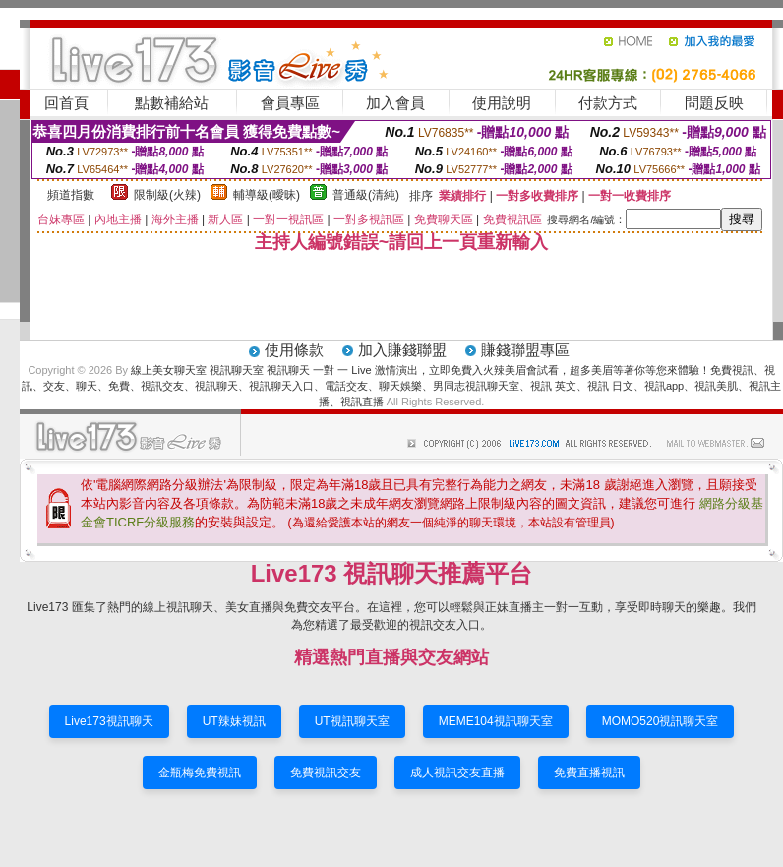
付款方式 (607, 102)
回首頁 (66, 102)
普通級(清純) (365, 195)
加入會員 (395, 102)
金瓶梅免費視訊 (199, 772)
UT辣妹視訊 (234, 721)
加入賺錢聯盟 (402, 349)
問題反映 (714, 102)
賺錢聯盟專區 (525, 349)
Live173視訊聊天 (109, 721)
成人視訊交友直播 (457, 772)
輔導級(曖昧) (266, 195)
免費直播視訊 (589, 772)
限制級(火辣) (167, 195)
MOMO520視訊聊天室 (660, 721)
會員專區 (290, 102)
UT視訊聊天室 (352, 721)
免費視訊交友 (325, 772)
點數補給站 (172, 102)
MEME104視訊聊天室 (496, 721)
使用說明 (501, 102)
